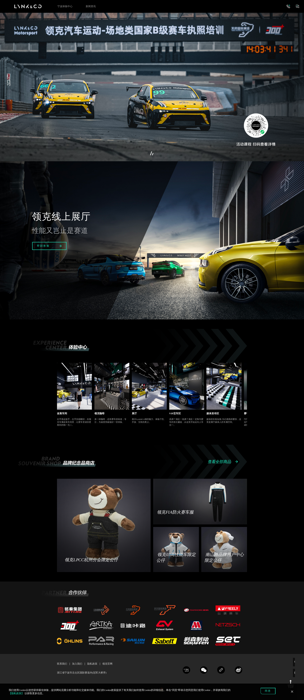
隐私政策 (92, 663)
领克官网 (107, 663)
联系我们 (62, 663)
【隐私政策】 (16, 693)
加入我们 (77, 663)
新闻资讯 (91, 6)
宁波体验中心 (65, 6)
